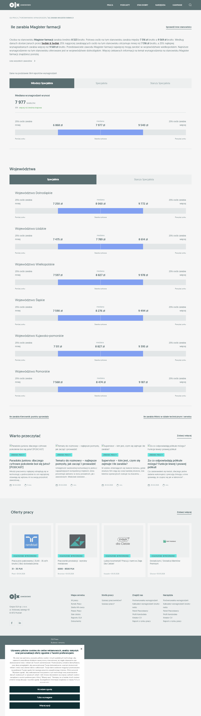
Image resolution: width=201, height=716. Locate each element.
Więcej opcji (44, 705)
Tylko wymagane (44, 697)
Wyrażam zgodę (44, 689)
